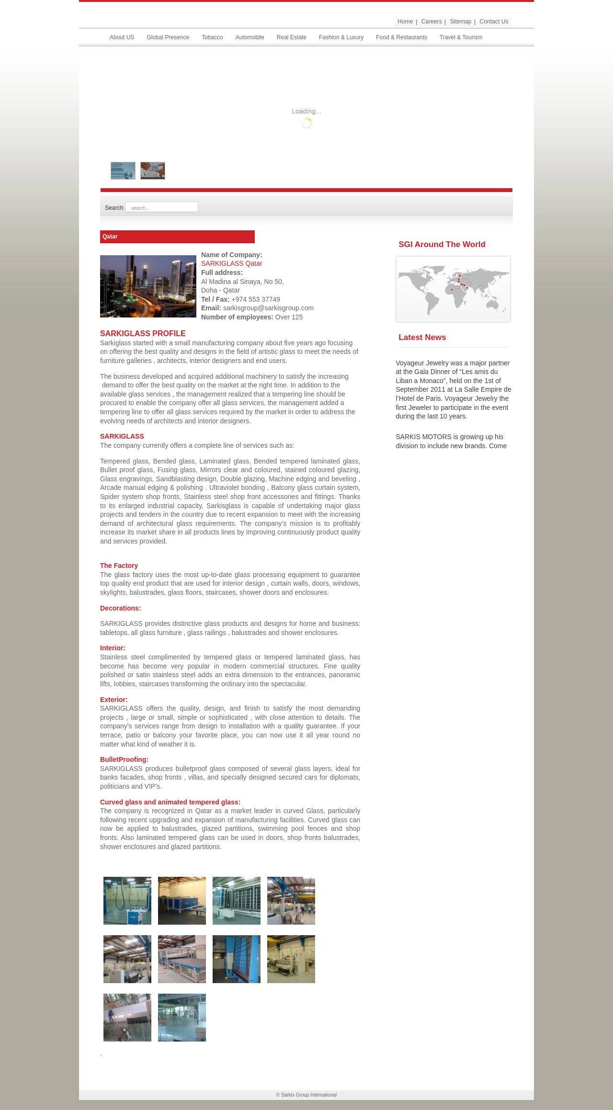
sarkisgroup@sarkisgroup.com (268, 308)
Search (115, 207)
